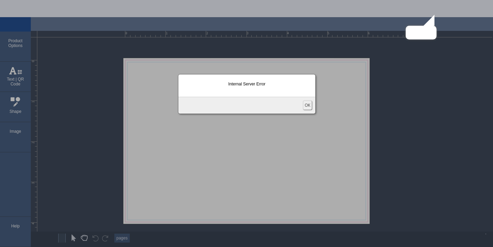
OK (307, 105)
